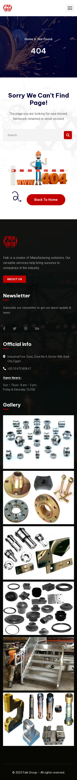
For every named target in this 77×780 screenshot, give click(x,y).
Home (29, 39)
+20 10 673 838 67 (19, 368)
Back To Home (46, 200)
